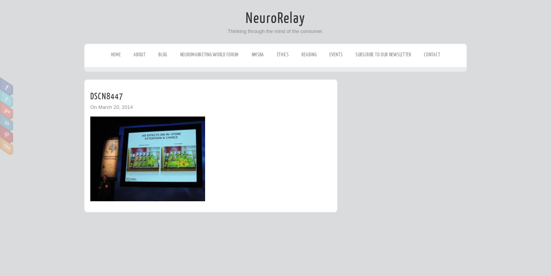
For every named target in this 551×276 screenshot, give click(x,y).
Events (335, 55)
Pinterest (6, 134)
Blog (162, 55)
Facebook (6, 86)
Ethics (283, 55)
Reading (309, 55)
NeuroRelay (275, 18)
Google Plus (6, 110)
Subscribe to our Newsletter (383, 55)
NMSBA (258, 55)
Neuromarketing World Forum (209, 55)
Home (116, 55)
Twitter (6, 98)
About (140, 55)
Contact (432, 55)
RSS (6, 146)
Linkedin (6, 122)
